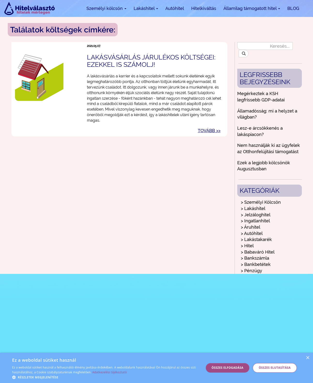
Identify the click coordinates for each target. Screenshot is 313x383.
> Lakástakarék (256, 239)
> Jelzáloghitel (255, 214)
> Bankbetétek (256, 264)
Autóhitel (174, 8)
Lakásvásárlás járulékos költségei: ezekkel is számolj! (151, 60)
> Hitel (247, 245)
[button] (105, 377)
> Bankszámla (255, 258)
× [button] (307, 358)
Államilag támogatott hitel (251, 8)
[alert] (156, 368)
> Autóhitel (252, 233)
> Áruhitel (250, 227)
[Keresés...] (265, 46)
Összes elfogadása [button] (228, 368)
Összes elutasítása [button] (275, 368)
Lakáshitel (146, 8)
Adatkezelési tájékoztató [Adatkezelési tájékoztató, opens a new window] (109, 372)
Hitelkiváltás (203, 8)
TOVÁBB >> (209, 130)
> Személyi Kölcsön (261, 202)
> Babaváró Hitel (258, 252)
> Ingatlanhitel (255, 220)
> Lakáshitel (253, 208)
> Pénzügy (251, 270)
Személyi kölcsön (106, 8)
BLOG (293, 8)
